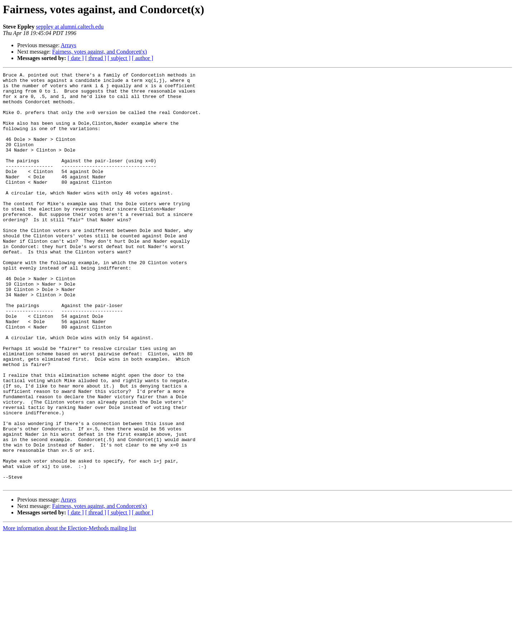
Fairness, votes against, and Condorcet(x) (99, 52)
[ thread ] (95, 58)
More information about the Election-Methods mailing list (69, 611)
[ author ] (142, 58)
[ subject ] (119, 58)
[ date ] (76, 58)
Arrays (69, 45)
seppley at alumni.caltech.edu (69, 27)
